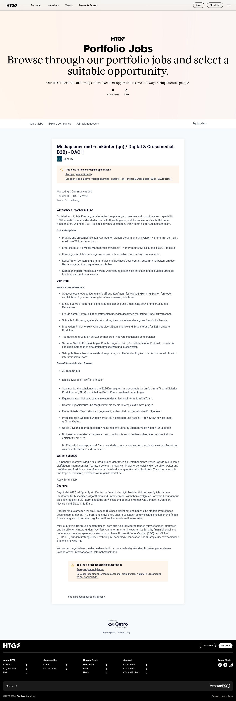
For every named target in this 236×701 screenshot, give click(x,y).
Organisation (9, 669)
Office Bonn (129, 665)
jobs (36, 123)
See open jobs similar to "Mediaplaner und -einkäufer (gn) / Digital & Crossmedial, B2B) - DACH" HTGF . (118, 178)
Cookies (215, 696)
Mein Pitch (215, 5)
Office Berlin (129, 669)
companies (59, 123)
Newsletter (208, 646)
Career (46, 665)
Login (198, 5)
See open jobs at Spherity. (78, 174)
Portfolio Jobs (49, 669)
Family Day (88, 665)
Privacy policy (109, 632)
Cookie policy (124, 632)
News (86, 673)
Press (85, 669)
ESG (5, 673)
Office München (131, 673)
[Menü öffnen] (229, 5)
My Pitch (225, 646)
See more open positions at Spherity (86, 596)
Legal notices (226, 696)
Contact (7, 665)
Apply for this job (67, 479)
